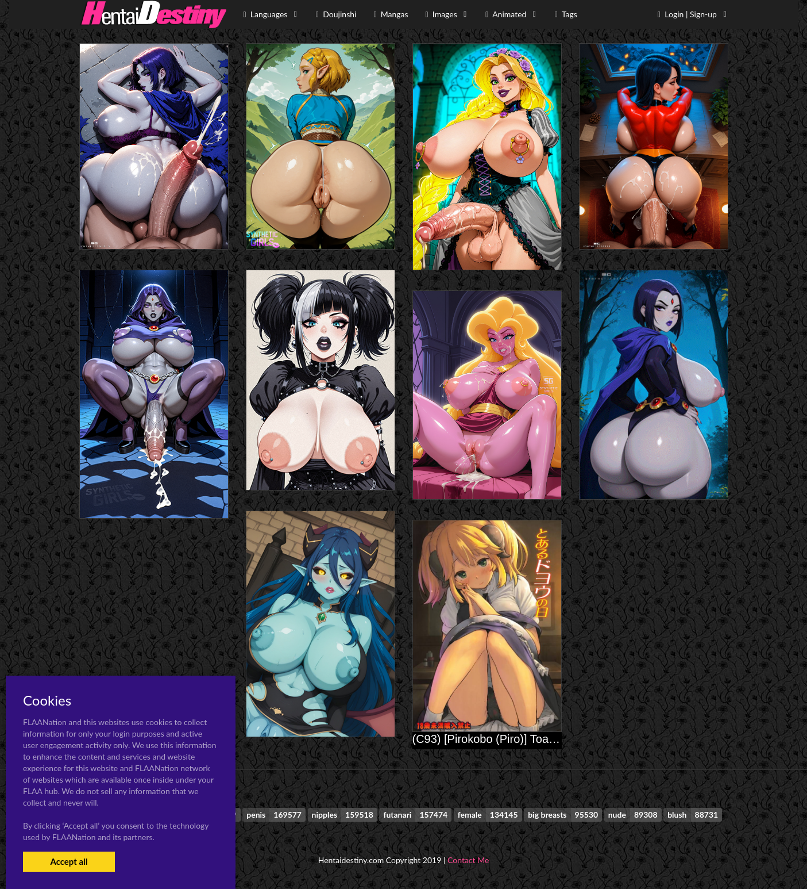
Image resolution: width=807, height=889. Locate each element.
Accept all (68, 861)
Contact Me (468, 860)
